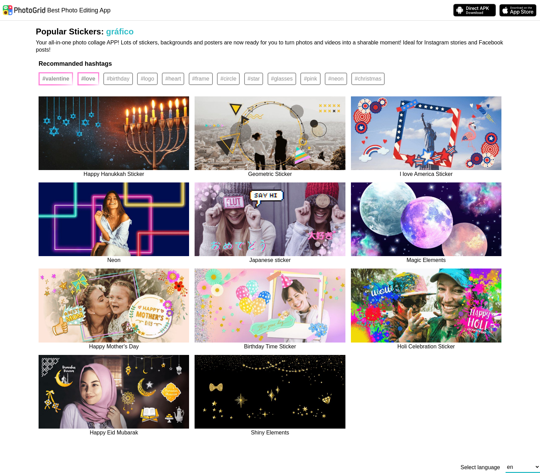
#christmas (368, 79)
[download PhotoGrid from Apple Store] (518, 10)
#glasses (282, 79)
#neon (336, 79)
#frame (200, 79)
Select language (480, 467)
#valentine (55, 79)
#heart (173, 79)
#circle (228, 79)
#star (254, 79)
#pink (310, 79)
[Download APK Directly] (474, 10)
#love (88, 79)
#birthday (118, 79)
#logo (147, 79)
